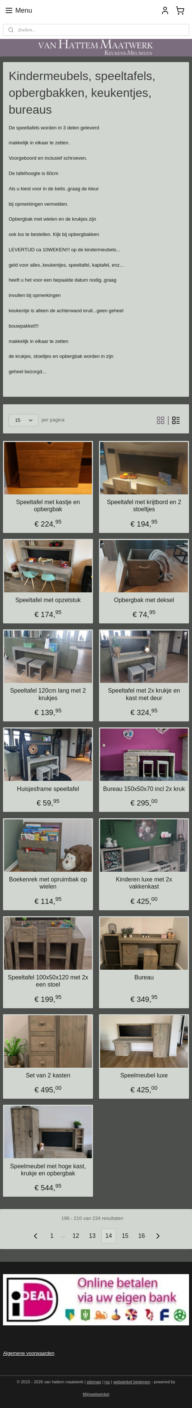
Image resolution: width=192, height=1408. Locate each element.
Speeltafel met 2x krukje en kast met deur (144, 694)
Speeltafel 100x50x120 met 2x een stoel (48, 981)
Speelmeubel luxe (144, 1075)
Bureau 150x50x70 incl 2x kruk (144, 788)
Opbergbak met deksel (144, 600)
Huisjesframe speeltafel (48, 788)
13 (92, 1236)
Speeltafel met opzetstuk (48, 600)
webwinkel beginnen (131, 1382)
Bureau (144, 977)
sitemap (94, 1382)
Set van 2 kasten (48, 1075)
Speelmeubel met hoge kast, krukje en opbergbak (48, 1169)
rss (107, 1382)
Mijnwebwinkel (96, 1394)
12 (75, 1236)
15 (125, 1236)
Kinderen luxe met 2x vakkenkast (144, 883)
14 (108, 1236)
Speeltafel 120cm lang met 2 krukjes (48, 694)
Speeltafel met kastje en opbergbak (48, 505)
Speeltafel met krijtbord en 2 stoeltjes (144, 505)
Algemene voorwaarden (28, 1353)
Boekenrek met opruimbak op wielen (48, 883)
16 (141, 1236)
